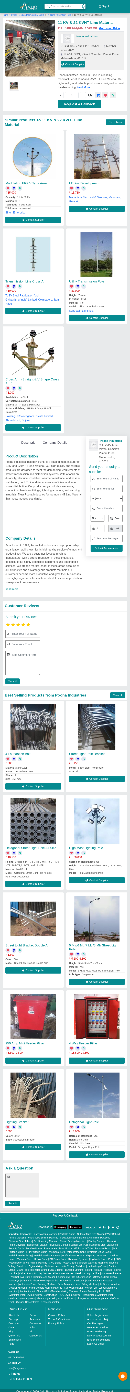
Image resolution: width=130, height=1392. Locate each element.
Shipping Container (96, 1253)
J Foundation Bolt (17, 751)
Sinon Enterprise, (15, 210)
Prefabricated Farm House (58, 1245)
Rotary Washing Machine (93, 1260)
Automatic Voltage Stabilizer (70, 1263)
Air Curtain (26, 1274)
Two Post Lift (90, 1285)
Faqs (11, 1341)
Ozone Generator (50, 1299)
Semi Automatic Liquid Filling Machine (78, 1281)
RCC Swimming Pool (70, 1292)
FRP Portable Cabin (36, 1249)
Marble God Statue (111, 1270)
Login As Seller (95, 1341)
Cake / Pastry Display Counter (35, 1270)
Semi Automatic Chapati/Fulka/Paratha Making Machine (48, 1288)
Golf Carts (69, 1296)
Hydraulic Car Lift (59, 1242)
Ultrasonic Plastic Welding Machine (39, 1278)
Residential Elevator (37, 1242)
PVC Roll (14, 1274)
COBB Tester (56, 1267)
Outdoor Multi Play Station (91, 1231)
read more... (13, 586)
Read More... (84, 84)
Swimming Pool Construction (42, 1292)
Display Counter (96, 1238)
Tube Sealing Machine (46, 1235)
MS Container (56, 1249)
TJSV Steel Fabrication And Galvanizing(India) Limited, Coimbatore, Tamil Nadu (32, 297)
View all (117, 692)
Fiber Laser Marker (63, 1270)
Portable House (34, 1245)
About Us (13, 1312)
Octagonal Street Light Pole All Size (30, 845)
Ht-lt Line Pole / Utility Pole (59, 12)
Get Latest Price (109, 25)
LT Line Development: (84, 180)
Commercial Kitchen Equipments (51, 1274)
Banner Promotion (97, 1324)
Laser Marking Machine (45, 1231)
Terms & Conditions (59, 1316)
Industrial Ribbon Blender (73, 1235)
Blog (11, 1328)
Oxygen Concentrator (27, 1299)
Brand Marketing (96, 1328)
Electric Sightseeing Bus (49, 1296)
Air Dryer (104, 1281)
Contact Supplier (72, 61)
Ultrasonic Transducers (72, 1278)
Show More (115, 119)
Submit (11, 678)
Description (29, 440)
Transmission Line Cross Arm (26, 279)
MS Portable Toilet (83, 1245)
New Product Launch (99, 1333)
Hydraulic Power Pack (102, 1256)
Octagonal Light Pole (84, 1119)
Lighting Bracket (16, 1119)
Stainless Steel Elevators (103, 1242)
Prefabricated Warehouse (47, 1253)
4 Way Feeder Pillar (83, 1041)
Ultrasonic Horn (101, 1274)
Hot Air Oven (40, 1256)
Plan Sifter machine (81, 1274)
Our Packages (95, 1320)
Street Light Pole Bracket (87, 751)
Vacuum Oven (24, 1256)
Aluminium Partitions (99, 1235)
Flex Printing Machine (35, 1260)
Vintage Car (83, 1296)
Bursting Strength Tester (78, 1267)
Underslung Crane (97, 1263)
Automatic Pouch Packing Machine (37, 1281)
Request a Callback (79, 101)
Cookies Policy (56, 1312)
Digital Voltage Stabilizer (41, 1263)
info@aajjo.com (17, 1365)
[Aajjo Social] (100, 1224)
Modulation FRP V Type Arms (26, 180)
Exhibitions (14, 1337)
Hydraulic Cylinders (78, 1256)
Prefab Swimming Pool (92, 1288)
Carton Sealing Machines (73, 1238)
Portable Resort (103, 1245)
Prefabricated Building (20, 1253)
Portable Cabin (67, 1231)
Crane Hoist (23, 1267)
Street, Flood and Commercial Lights (28, 12)
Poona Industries (86, 33)
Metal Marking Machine (87, 1270)
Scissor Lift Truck (79, 1242)
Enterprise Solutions (98, 1337)
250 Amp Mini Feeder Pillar (24, 1041)
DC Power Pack (57, 1256)
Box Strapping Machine (46, 1238)
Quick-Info (14, 1333)
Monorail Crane (39, 1267)
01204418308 (16, 1354)
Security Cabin (16, 1245)
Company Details (55, 440)
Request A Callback (65, 1213)
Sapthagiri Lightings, (81, 308)
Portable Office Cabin (99, 1249)
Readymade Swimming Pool (98, 1292)
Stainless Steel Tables (20, 1238)
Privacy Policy (56, 1320)
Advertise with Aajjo (98, 1316)
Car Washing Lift (73, 1285)
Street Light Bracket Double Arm (28, 943)
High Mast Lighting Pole (86, 845)
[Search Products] (46, 4)
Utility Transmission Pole (86, 279)
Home (5, 12)
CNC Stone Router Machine (64, 1260)
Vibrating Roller (25, 1235)
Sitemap (13, 1316)
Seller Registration (97, 1312)
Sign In (104, 5)
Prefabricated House (73, 1253)
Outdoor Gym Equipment (21, 1296)
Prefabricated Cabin (76, 1249)
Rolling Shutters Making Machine (45, 1285)
